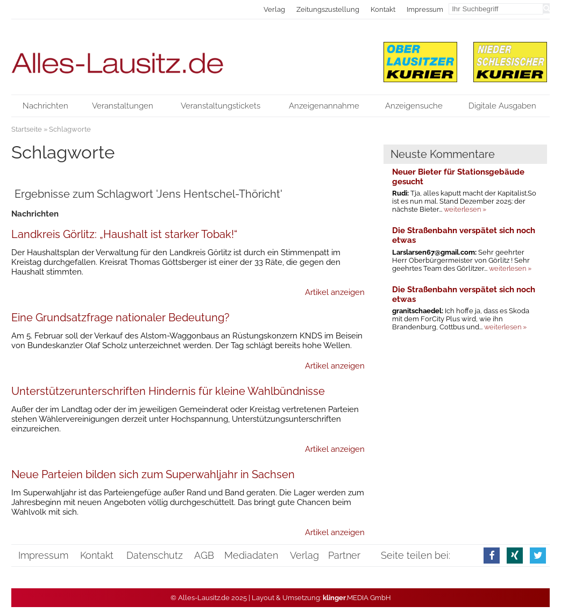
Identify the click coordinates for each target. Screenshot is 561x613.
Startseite (26, 129)
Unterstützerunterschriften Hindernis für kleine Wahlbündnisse (168, 391)
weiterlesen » (465, 209)
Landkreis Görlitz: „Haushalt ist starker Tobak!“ (124, 234)
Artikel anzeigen (335, 292)
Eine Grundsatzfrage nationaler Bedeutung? (120, 317)
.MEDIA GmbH (357, 598)
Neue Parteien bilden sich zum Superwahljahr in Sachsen (153, 474)
